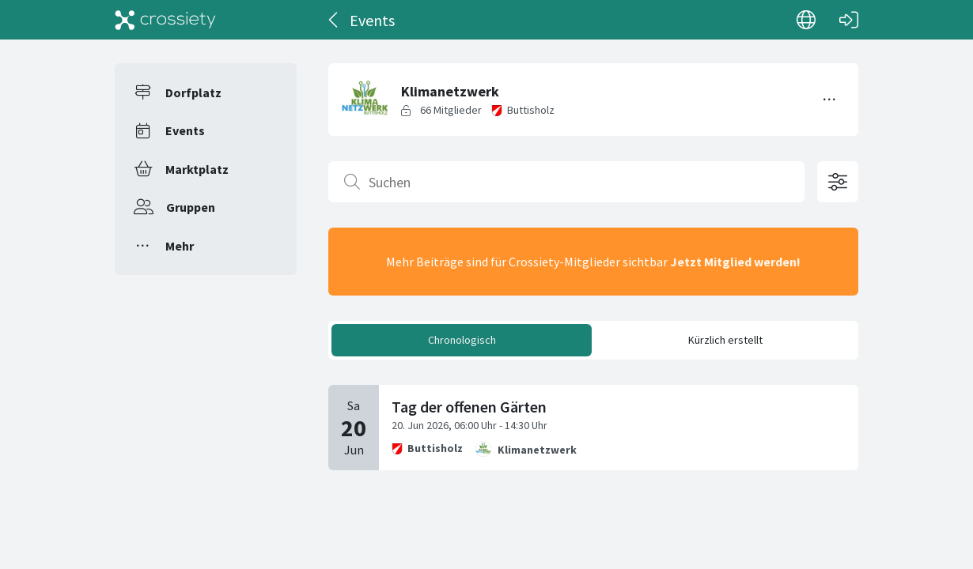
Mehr (179, 246)
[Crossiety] (165, 20)
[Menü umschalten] (830, 99)
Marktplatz (197, 169)
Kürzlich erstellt (725, 340)
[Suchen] (566, 181)
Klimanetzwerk (537, 450)
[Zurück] (334, 20)
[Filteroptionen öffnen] (837, 181)
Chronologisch (462, 340)
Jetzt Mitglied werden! (735, 261)
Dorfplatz (193, 92)
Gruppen (190, 207)
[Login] (849, 20)
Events (185, 130)
